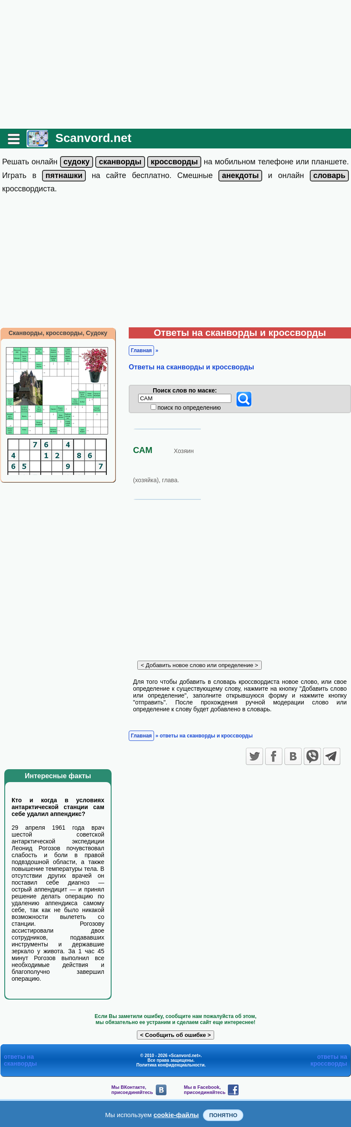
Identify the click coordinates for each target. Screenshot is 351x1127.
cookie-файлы (176, 1114)
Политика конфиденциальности (170, 1065)
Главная (141, 350)
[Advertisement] (175, 64)
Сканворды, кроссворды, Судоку (58, 332)
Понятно (223, 1115)
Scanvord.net (93, 138)
